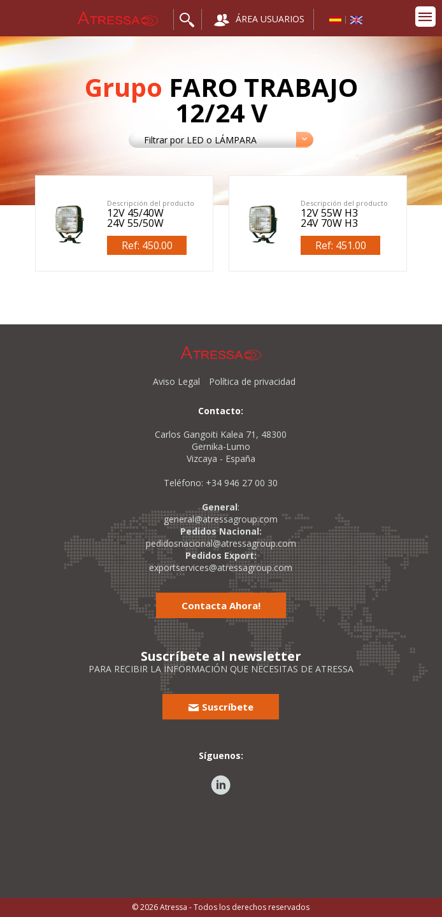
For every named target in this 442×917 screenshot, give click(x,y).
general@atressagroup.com (221, 519)
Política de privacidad (252, 381)
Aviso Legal (176, 381)
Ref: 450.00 (147, 245)
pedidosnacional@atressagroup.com (221, 543)
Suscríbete (220, 706)
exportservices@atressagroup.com (220, 567)
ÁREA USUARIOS (259, 20)
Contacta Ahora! (221, 605)
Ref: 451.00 (340, 245)
